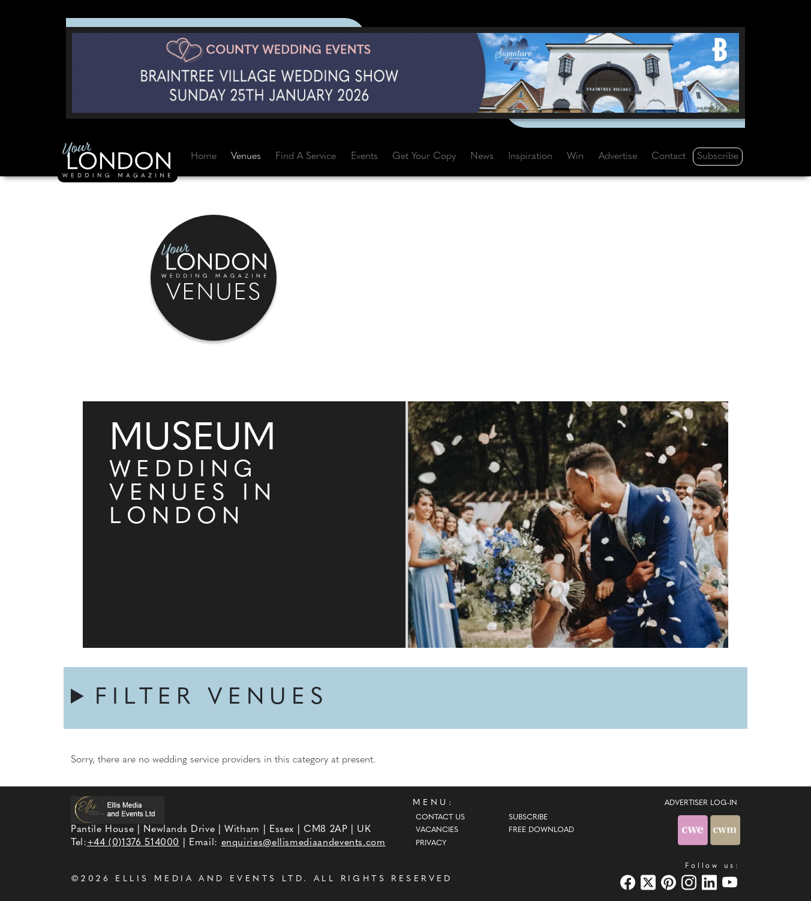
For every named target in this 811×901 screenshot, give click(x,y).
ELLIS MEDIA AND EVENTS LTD (209, 879)
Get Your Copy (424, 156)
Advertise (618, 156)
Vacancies (437, 830)
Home (204, 156)
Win (575, 156)
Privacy (431, 843)
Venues (246, 156)
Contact (668, 156)
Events (364, 156)
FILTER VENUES (212, 698)
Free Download (541, 830)
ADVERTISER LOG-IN (701, 803)
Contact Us (440, 817)
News (482, 156)
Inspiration (530, 156)
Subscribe (717, 156)
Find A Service (305, 156)
